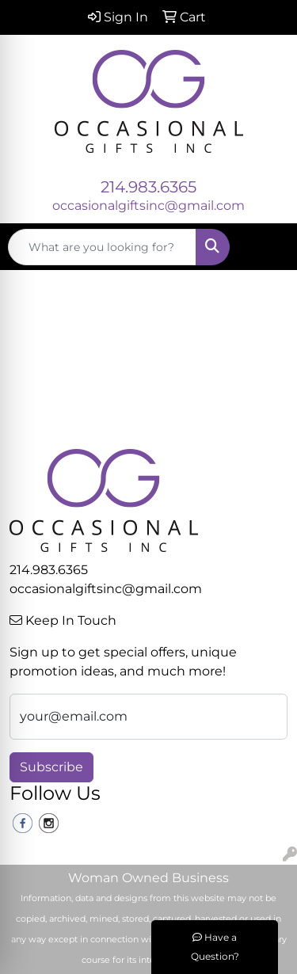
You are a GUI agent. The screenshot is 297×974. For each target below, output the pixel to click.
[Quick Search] (102, 247)
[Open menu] (265, 247)
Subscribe (51, 766)
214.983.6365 (148, 186)
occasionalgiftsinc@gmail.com (148, 205)
